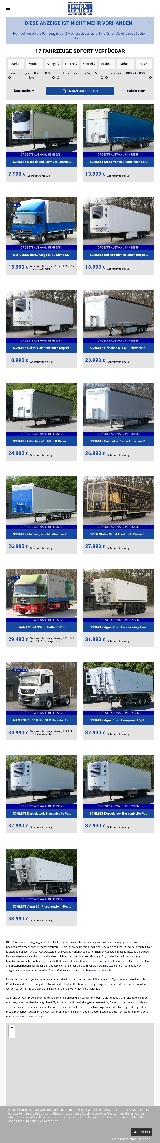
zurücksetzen (136, 90)
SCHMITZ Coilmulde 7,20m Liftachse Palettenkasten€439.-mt (122, 441)
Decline (145, 1132)
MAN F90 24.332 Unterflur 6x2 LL (42, 627)
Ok (135, 1132)
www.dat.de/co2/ (101, 970)
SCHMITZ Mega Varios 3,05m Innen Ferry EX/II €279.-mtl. (122, 162)
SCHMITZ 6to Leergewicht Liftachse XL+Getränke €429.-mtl (45, 534)
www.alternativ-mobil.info (28, 1016)
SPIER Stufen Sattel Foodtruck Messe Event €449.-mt (122, 534)
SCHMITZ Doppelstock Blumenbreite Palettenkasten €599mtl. (45, 813)
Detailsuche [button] (24, 90)
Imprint (144, 1139)
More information (124, 1139)
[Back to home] (80, 8)
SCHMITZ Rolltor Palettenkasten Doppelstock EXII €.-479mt (122, 255)
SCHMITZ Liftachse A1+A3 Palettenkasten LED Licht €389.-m (122, 348)
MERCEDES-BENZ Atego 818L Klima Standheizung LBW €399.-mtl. (45, 255)
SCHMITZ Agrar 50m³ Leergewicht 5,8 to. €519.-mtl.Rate (122, 720)
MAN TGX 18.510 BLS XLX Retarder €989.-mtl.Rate (45, 720)
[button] (8, 8)
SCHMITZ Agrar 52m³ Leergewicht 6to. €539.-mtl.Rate (45, 906)
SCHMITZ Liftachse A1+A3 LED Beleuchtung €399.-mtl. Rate (45, 441)
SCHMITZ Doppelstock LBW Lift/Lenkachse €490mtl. (45, 162)
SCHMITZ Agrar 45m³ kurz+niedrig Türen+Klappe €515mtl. (122, 627)
